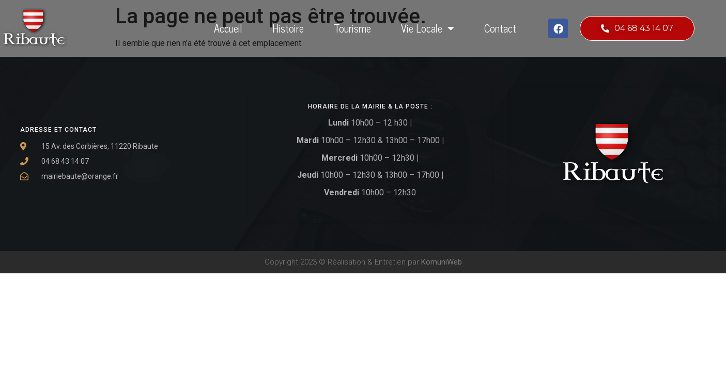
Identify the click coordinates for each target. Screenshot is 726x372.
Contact (500, 28)
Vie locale (427, 28)
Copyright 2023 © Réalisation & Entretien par (363, 262)
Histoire (288, 28)
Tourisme (352, 28)
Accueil (228, 28)
